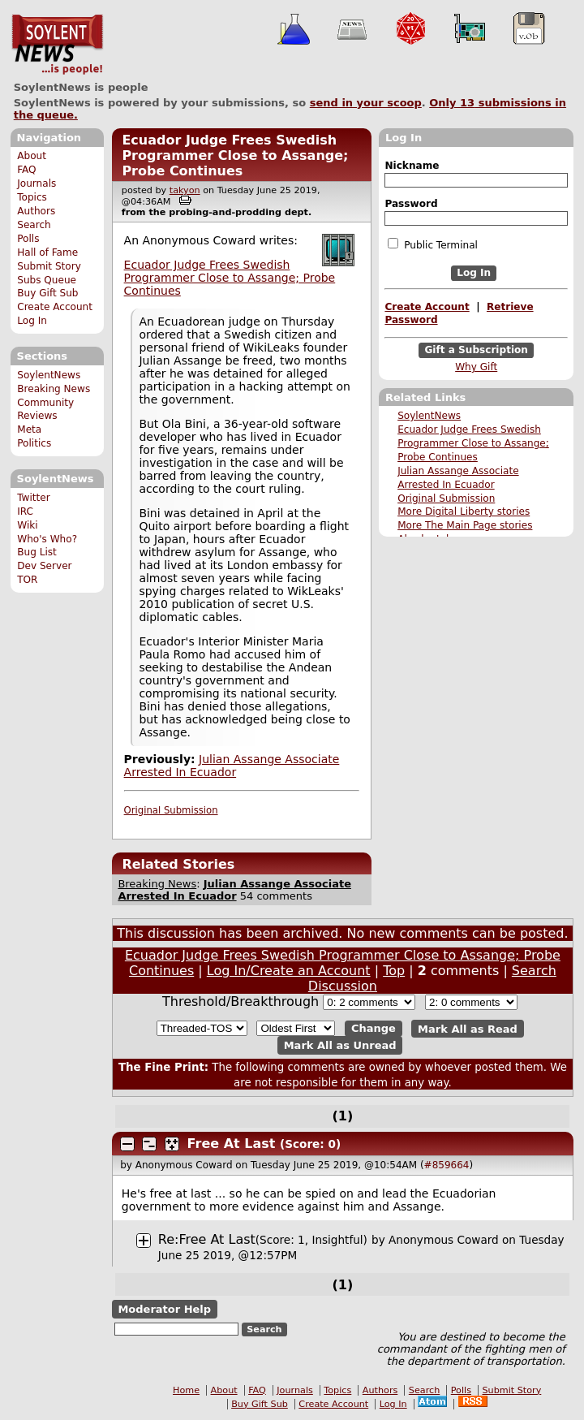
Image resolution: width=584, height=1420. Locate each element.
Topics (32, 197)
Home (186, 1390)
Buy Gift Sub (47, 293)
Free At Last (231, 1143)
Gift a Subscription (476, 350)
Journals (36, 183)
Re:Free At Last (207, 1239)
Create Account (54, 307)
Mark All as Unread (340, 1045)
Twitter (33, 497)
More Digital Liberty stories (463, 511)
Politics (34, 443)
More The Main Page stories (464, 525)
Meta (29, 429)
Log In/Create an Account (289, 970)
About (31, 156)
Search (34, 225)
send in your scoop (366, 103)
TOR (27, 579)
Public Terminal (432, 244)
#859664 (447, 1165)
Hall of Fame (47, 252)
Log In (32, 320)
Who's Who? (47, 539)
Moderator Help (164, 1309)
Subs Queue (46, 280)
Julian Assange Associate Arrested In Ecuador (232, 766)
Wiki (27, 525)
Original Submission (446, 498)
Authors (36, 211)
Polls (28, 238)
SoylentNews (57, 44)
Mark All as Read (467, 1028)
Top (394, 970)
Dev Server (44, 566)
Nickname (411, 165)
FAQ (26, 169)
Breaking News (53, 389)
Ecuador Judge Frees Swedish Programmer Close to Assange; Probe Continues (473, 443)
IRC (25, 511)
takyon (185, 190)
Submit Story (49, 266)
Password (410, 203)
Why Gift (476, 367)
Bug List (37, 552)
